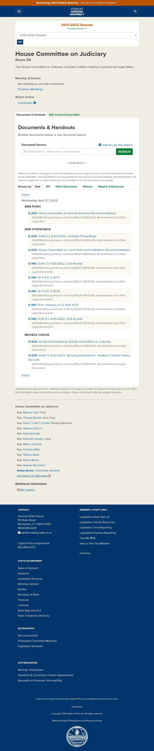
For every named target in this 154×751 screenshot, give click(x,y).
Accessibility (54, 680)
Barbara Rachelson (34, 465)
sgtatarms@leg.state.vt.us (35, 532)
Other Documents (66, 186)
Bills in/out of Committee (64, 114)
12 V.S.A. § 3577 (43, 278)
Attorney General (28, 584)
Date (38, 186)
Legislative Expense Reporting (98, 533)
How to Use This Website (95, 543)
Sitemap (23, 670)
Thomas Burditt (32, 417)
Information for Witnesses (34, 476)
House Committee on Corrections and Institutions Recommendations (79, 250)
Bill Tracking (26, 490)
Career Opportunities (60, 675)
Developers (77, 706)
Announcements (28, 635)
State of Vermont (28, 568)
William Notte (31, 455)
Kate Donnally (31, 433)
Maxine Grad (30, 412)
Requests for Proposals (31, 680)
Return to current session (98, 3)
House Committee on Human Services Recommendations (72, 213)
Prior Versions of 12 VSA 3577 (53, 305)
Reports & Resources (111, 186)
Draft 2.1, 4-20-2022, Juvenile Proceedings (62, 236)
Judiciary (23, 605)
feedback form (95, 698)
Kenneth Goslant (33, 439)
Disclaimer (85, 553)
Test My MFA (87, 538)
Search (124, 152)
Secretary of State (28, 594)
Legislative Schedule (30, 646)
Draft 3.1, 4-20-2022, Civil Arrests (55, 264)
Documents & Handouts (31, 114)
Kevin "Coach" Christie (36, 423)
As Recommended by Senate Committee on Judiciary (69, 342)
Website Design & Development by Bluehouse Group (77, 720)
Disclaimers (36, 670)
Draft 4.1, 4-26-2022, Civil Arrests (55, 319)
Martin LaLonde (32, 444)
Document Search (77, 145)
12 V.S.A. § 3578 (44, 291)
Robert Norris (31, 460)
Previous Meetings (30, 89)
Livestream (25, 103)
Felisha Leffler (31, 449)
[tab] (31, 115)
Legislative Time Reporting (96, 527)
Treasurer (23, 600)
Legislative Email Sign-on (95, 517)
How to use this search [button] (116, 145)
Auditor (22, 589)
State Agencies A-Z (29, 610)
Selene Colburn (32, 428)
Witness (88, 186)
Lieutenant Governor (30, 579)
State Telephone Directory (33, 615)
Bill (48, 186)
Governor (23, 573)
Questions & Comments (32, 675)
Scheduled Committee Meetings (37, 641)
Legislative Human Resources (97, 522)
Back (25, 194)
